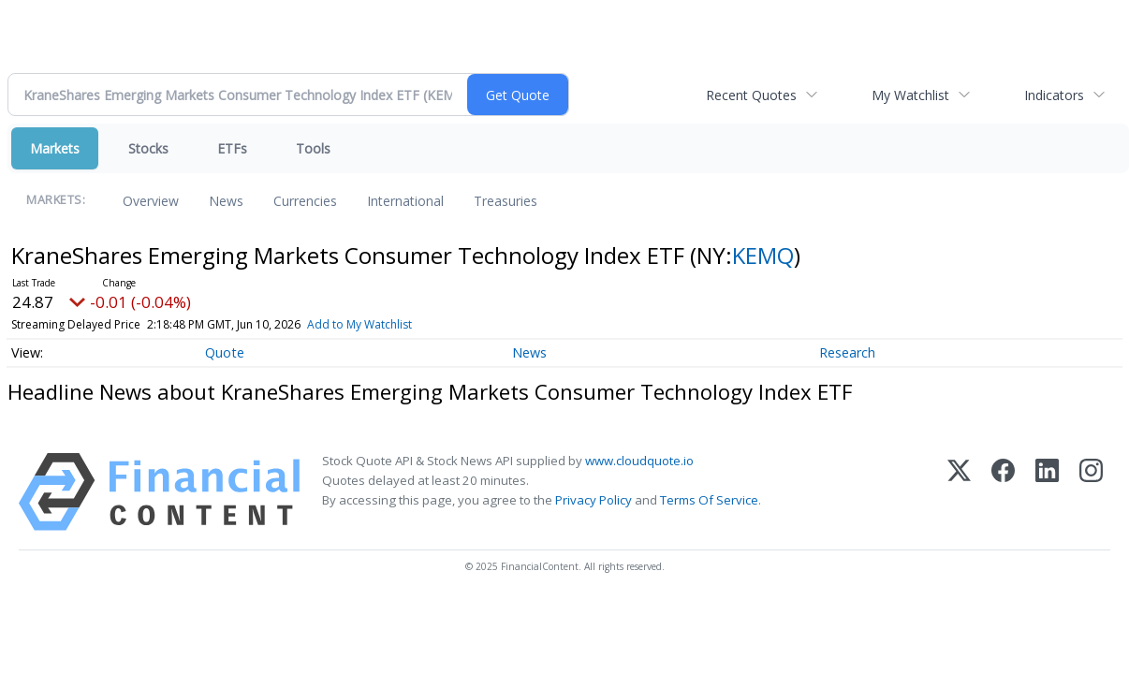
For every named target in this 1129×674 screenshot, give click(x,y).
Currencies (305, 201)
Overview (151, 201)
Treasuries (505, 201)
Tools (313, 148)
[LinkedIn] (1047, 492)
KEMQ (763, 255)
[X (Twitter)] (959, 492)
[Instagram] (1091, 492)
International (405, 201)
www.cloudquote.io (639, 460)
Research (847, 352)
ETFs (232, 148)
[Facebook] (1003, 492)
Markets (55, 148)
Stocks (148, 148)
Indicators (1054, 95)
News (226, 201)
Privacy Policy (593, 499)
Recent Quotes (751, 95)
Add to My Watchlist (359, 324)
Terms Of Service (709, 499)
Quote (224, 352)
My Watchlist (910, 95)
